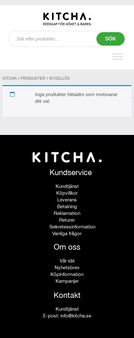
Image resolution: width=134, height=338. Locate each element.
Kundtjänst (67, 186)
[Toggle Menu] (117, 56)
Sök (110, 38)
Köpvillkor (67, 193)
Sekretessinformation (72, 226)
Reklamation (67, 213)
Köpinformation (67, 274)
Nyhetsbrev (67, 267)
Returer (67, 220)
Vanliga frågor (67, 233)
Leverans (67, 199)
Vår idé (67, 260)
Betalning (67, 206)
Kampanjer (67, 281)
